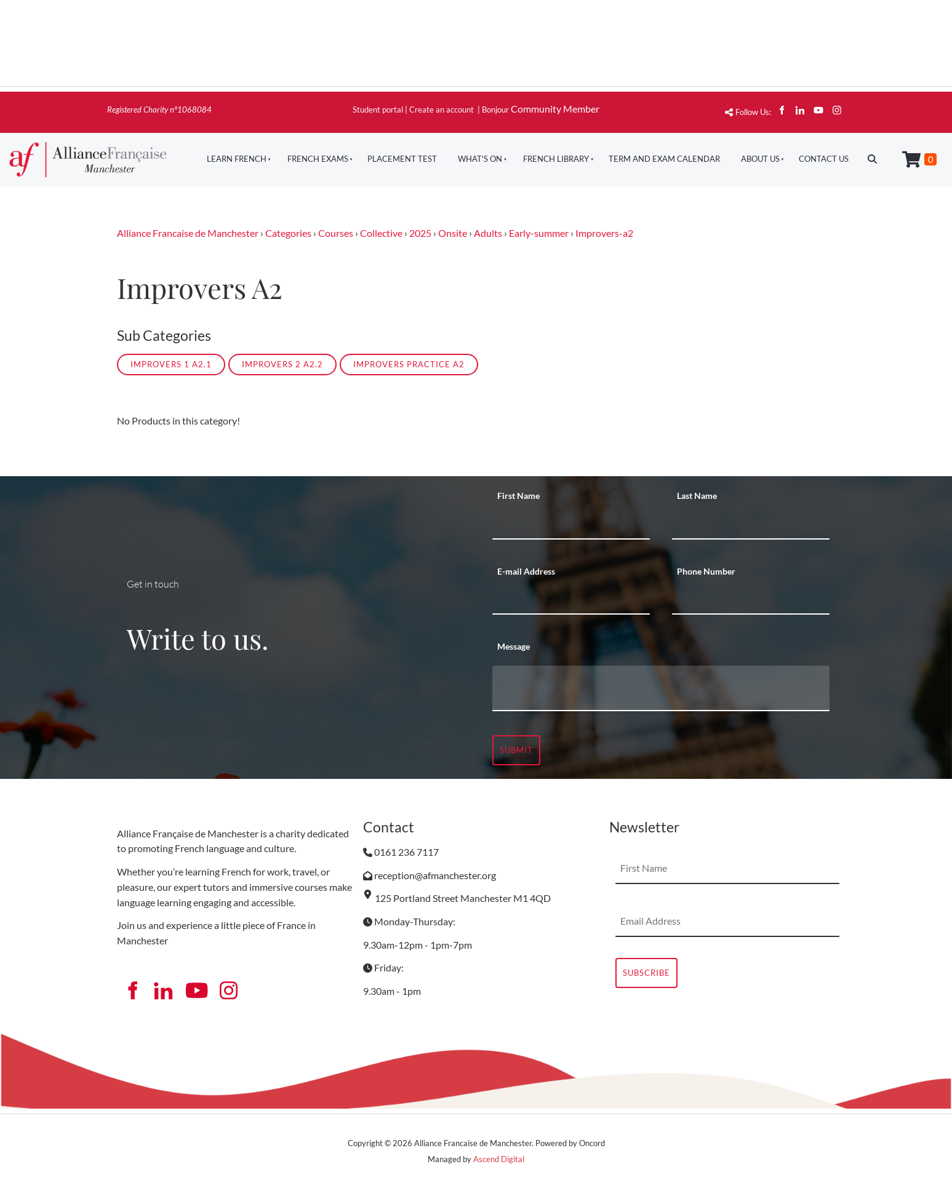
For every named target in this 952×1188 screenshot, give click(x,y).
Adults (488, 233)
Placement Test (402, 159)
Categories (288, 233)
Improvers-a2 (604, 233)
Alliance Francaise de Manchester (187, 233)
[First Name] (571, 524)
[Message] (661, 688)
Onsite (452, 233)
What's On (480, 159)
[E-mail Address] (571, 599)
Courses (335, 233)
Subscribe (646, 973)
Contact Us (824, 159)
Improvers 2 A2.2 (282, 364)
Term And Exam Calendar (664, 159)
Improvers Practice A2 (409, 364)
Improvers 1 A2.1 (171, 364)
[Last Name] (751, 524)
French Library (556, 159)
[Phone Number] (751, 599)
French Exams (317, 159)
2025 (420, 233)
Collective (381, 233)
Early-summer (539, 233)
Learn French (236, 159)
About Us (760, 159)
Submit (516, 750)
